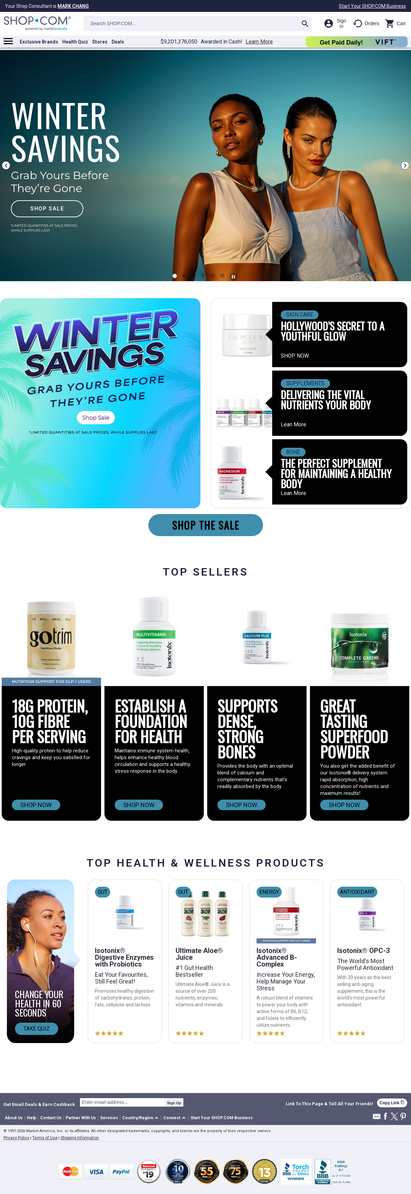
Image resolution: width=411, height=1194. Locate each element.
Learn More (259, 42)
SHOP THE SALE (205, 525)
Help (31, 1117)
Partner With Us (81, 1117)
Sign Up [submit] (174, 1103)
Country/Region (137, 1117)
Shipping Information (80, 1138)
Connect (171, 1117)
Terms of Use (44, 1138)
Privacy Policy (16, 1138)
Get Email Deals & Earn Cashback (39, 1104)
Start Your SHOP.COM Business (372, 6)
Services (109, 1117)
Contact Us (51, 1117)
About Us (14, 1117)
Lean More (293, 424)
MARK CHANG (73, 6)
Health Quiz (75, 42)
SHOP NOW (295, 356)
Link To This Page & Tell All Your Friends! (329, 1104)
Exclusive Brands (39, 42)
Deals (118, 42)
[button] (141, 1118)
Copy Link (392, 1102)
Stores (100, 42)
